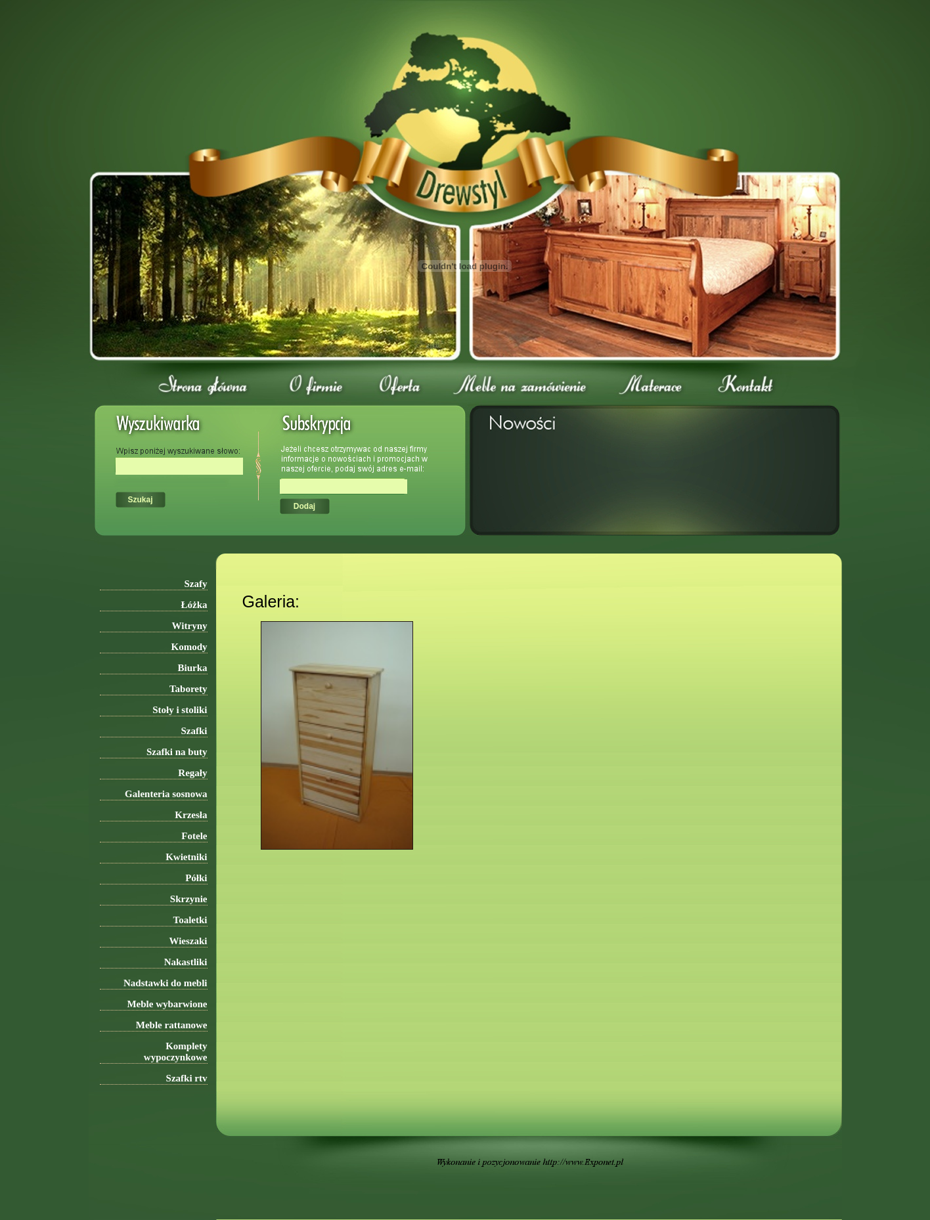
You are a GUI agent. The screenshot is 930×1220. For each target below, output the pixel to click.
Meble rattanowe (172, 1025)
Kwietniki (186, 857)
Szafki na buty (177, 752)
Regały (192, 773)
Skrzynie (189, 899)
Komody (189, 647)
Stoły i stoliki (179, 710)
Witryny (190, 626)
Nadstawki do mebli (165, 983)
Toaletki (190, 920)
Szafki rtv (187, 1078)
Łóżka (194, 604)
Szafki (194, 731)
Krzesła (191, 815)
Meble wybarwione (167, 1004)
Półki (196, 878)
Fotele (194, 836)
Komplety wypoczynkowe (176, 1051)
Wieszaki (188, 941)
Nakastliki (186, 962)
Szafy (196, 583)
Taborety (188, 689)
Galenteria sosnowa (166, 794)
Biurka (192, 668)
